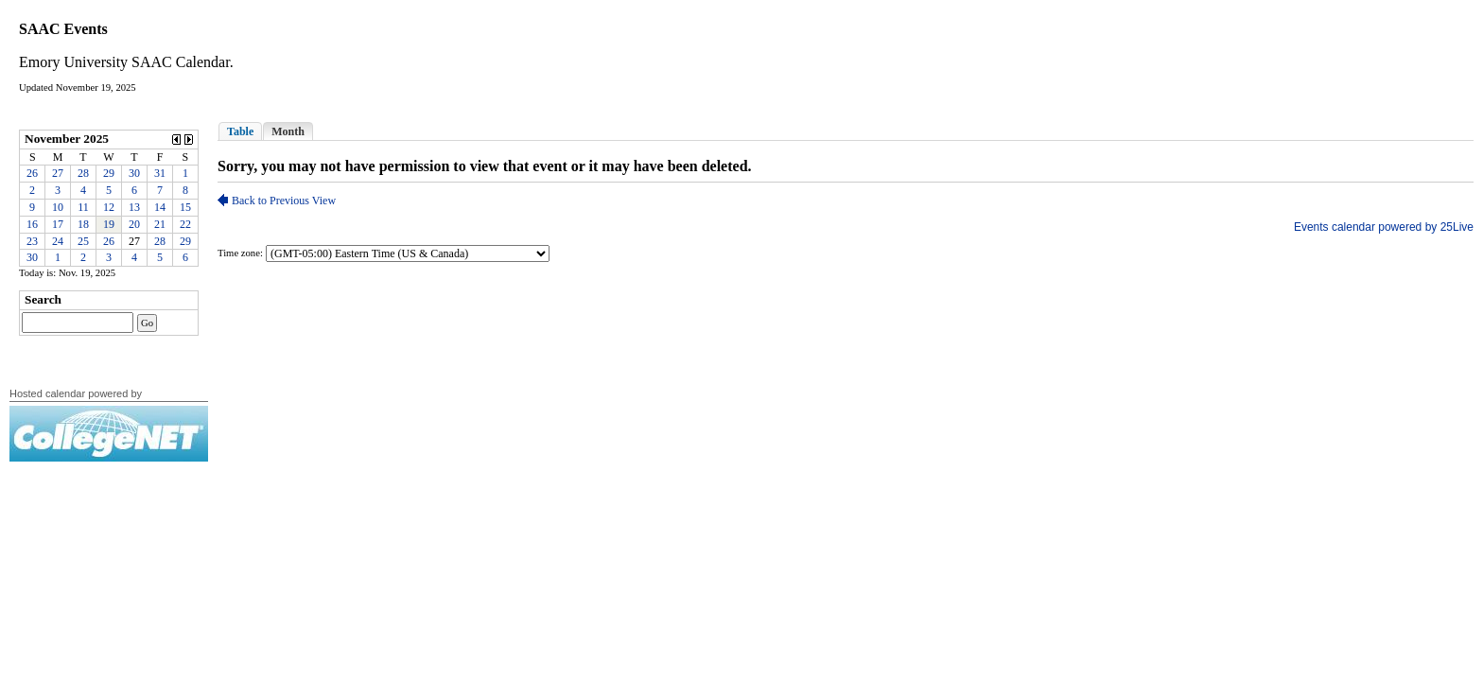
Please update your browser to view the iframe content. (109, 198)
